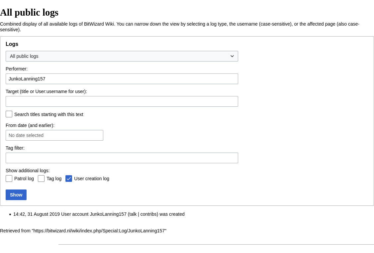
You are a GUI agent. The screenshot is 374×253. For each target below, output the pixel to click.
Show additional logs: (27, 170)
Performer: (17, 68)
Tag (9, 148)
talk (133, 214)
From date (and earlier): (30, 125)
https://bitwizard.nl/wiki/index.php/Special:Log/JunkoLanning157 (99, 230)
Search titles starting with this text (48, 114)
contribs (148, 214)
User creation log (91, 178)
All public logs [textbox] (24, 56)
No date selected (26, 135)
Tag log (54, 178)
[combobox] (122, 56)
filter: (15, 148)
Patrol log (24, 178)
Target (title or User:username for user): (46, 91)
